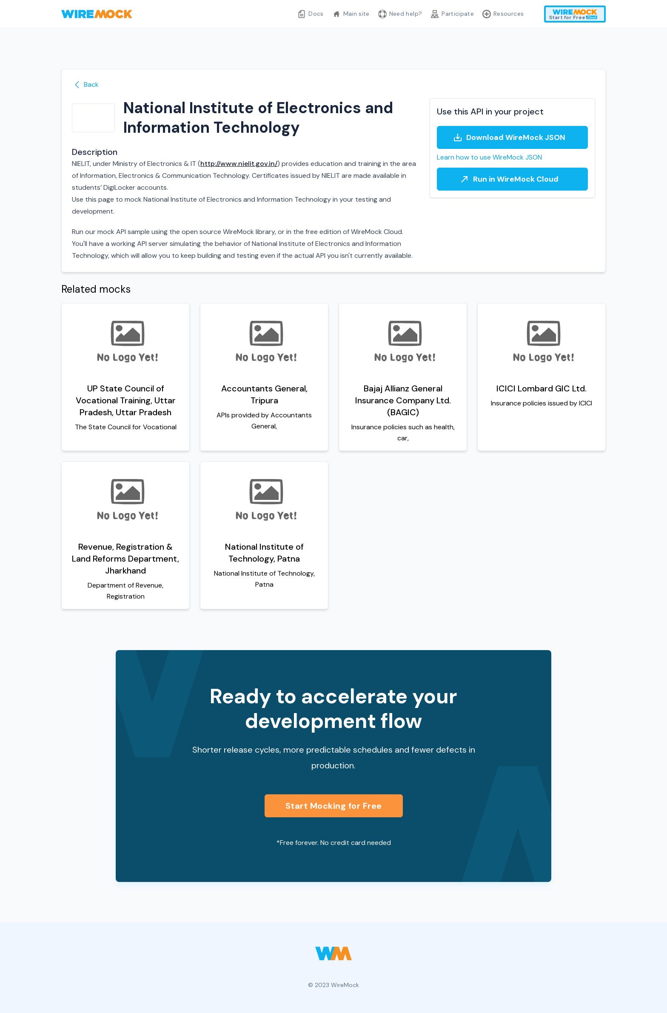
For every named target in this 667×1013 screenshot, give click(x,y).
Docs (310, 14)
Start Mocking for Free (333, 805)
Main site (351, 14)
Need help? (400, 14)
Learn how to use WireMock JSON (489, 157)
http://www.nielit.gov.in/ (238, 163)
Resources (503, 14)
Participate (452, 14)
